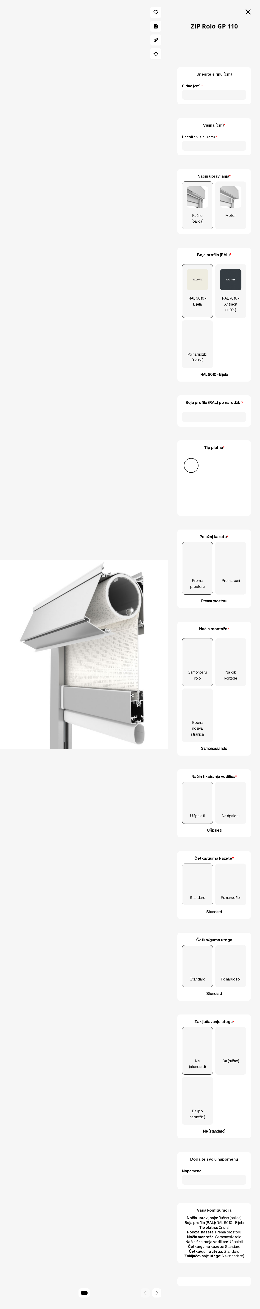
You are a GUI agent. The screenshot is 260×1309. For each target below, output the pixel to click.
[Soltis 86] (237, 466)
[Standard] (197, 885)
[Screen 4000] (226, 466)
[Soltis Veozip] (231, 484)
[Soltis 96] (202, 484)
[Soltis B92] (213, 484)
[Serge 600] (243, 484)
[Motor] (230, 205)
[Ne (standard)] (197, 1051)
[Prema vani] (230, 568)
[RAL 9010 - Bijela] (197, 291)
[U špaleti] (197, 803)
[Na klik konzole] (230, 662)
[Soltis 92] (190, 484)
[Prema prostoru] (197, 568)
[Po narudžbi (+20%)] (197, 344)
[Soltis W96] (237, 484)
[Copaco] (209, 502)
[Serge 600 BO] (203, 502)
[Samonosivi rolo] (197, 662)
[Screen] (214, 466)
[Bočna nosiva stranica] (197, 715)
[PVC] (203, 466)
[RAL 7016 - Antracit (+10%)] (230, 291)
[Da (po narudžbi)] (197, 1101)
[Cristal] (191, 466)
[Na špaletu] (230, 803)
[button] (156, 1293)
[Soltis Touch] (225, 484)
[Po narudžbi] (230, 885)
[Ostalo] (220, 502)
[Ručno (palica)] (197, 205)
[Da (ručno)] (230, 1051)
